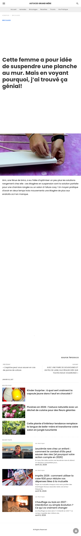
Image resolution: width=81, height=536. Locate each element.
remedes (22, 9)
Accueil (13, 9)
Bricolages (33, 9)
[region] (40, 109)
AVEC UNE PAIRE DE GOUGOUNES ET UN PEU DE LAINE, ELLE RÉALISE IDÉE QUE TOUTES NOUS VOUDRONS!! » (61, 370)
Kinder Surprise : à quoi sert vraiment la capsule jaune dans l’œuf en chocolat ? (50, 392)
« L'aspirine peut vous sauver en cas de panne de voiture (19, 368)
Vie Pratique (63, 9)
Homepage (5, 15)
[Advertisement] (40, 38)
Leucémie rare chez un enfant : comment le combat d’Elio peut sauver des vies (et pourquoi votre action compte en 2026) (54, 453)
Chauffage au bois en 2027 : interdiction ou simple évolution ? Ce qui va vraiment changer (54, 504)
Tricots (52, 9)
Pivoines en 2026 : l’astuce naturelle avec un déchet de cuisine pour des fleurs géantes (52, 408)
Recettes (43, 9)
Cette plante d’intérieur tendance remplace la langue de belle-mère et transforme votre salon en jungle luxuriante (52, 426)
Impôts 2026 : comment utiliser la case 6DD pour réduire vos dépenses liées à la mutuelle (54, 478)
